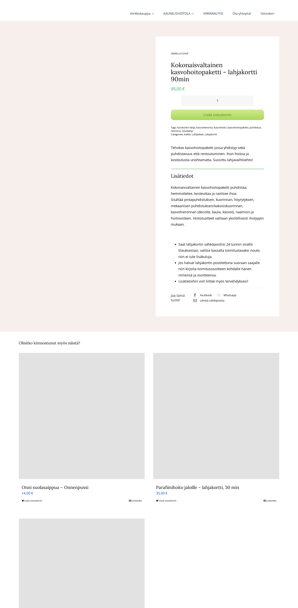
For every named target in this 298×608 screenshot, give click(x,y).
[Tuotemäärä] (217, 100)
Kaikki (187, 134)
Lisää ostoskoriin (217, 115)
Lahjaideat (198, 134)
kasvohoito (220, 127)
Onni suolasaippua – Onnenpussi (55, 487)
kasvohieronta (204, 127)
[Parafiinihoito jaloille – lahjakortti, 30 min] (216, 416)
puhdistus (255, 127)
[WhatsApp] (226, 295)
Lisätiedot (137, 500)
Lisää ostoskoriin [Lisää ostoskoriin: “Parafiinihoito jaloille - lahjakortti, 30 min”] (167, 500)
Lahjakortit (211, 134)
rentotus (176, 131)
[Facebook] (201, 295)
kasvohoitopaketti (238, 127)
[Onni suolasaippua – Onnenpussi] (82, 416)
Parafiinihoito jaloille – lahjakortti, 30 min (197, 487)
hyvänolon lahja (186, 127)
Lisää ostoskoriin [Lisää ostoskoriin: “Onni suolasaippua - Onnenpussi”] (33, 500)
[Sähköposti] (207, 300)
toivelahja (187, 131)
